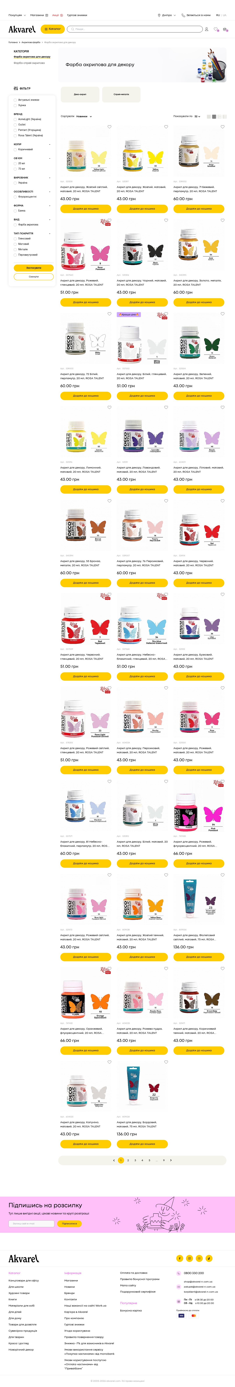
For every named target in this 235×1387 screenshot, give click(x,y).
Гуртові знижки (77, 15)
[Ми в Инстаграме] (189, 1258)
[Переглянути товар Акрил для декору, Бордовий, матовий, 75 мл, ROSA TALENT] (142, 1086)
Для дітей (15, 1312)
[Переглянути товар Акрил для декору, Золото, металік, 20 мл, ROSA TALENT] (198, 245)
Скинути (34, 277)
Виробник (32, 178)
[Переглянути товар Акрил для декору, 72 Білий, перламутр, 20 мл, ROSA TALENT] (85, 338)
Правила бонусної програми (140, 1279)
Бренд (18, 114)
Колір (32, 144)
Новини (69, 1287)
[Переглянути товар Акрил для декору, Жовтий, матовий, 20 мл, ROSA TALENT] (142, 151)
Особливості (32, 192)
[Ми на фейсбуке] (180, 1258)
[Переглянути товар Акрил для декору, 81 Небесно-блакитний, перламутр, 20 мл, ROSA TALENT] (85, 806)
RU (218, 15)
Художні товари (19, 1293)
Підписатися (69, 1224)
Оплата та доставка (133, 1273)
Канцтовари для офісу (24, 1281)
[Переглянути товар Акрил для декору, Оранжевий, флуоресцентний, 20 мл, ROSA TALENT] (85, 993)
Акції (57, 15)
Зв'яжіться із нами (196, 15)
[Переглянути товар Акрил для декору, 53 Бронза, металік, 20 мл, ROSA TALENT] (85, 525)
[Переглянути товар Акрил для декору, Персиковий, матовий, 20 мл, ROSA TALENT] (142, 712)
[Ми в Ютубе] (199, 1258)
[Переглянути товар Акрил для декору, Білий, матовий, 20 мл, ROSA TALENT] (142, 806)
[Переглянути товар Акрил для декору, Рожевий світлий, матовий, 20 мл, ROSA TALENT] (85, 899)
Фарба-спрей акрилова (29, 63)
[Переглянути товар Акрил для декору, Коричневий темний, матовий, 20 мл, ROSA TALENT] (198, 993)
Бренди (69, 1293)
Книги (13, 1299)
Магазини (39, 15)
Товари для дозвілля (22, 1324)
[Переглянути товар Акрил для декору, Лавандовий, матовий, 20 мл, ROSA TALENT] (142, 432)
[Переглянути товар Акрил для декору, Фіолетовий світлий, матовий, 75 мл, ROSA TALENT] (198, 899)
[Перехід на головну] (24, 29)
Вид (32, 219)
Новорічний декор (21, 1350)
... (157, 1160)
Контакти (70, 1299)
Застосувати (33, 268)
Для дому (15, 1318)
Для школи (16, 1287)
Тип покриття (32, 233)
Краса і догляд (19, 1343)
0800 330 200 (194, 1273)
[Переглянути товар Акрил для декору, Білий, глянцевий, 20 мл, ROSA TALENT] (142, 338)
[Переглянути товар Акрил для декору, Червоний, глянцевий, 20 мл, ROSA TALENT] (85, 619)
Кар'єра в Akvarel (76, 1312)
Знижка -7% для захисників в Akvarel (89, 1343)
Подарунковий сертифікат (138, 1292)
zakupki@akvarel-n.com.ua (199, 1287)
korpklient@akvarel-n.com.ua (201, 1292)
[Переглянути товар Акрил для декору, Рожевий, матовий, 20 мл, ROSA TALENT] (198, 712)
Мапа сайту (128, 1285)
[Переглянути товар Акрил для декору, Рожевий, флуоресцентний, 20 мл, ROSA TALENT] (198, 806)
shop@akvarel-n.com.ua (198, 1282)
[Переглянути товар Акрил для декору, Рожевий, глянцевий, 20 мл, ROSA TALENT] (85, 245)
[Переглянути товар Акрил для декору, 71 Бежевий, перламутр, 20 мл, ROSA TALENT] (198, 151)
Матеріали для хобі (22, 1306)
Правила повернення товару (84, 1337)
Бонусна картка (131, 1311)
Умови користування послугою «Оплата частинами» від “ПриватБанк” (85, 1364)
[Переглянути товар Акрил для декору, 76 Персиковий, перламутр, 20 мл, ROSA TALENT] (142, 525)
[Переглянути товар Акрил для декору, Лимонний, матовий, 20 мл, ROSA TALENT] (85, 432)
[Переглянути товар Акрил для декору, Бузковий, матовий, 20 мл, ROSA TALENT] (198, 619)
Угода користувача (77, 1331)
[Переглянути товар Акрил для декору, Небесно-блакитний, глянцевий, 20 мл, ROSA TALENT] (142, 619)
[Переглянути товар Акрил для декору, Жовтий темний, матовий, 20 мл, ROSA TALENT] (142, 899)
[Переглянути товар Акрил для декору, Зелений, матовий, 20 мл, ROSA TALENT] (198, 338)
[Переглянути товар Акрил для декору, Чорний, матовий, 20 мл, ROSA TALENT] (142, 245)
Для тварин (16, 1337)
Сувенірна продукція (23, 1331)
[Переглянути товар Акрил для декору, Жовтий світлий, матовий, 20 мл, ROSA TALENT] (85, 151)
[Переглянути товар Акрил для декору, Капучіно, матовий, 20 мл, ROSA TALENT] (85, 1086)
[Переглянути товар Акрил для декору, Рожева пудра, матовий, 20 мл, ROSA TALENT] (142, 993)
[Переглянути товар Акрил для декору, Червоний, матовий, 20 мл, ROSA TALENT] (198, 525)
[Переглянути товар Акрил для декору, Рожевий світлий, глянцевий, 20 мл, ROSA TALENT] (85, 712)
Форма (32, 205)
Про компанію (74, 1318)
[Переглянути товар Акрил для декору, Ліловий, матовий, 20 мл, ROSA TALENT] (198, 432)
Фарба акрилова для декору (32, 57)
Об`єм (32, 158)
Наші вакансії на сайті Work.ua (85, 1306)
